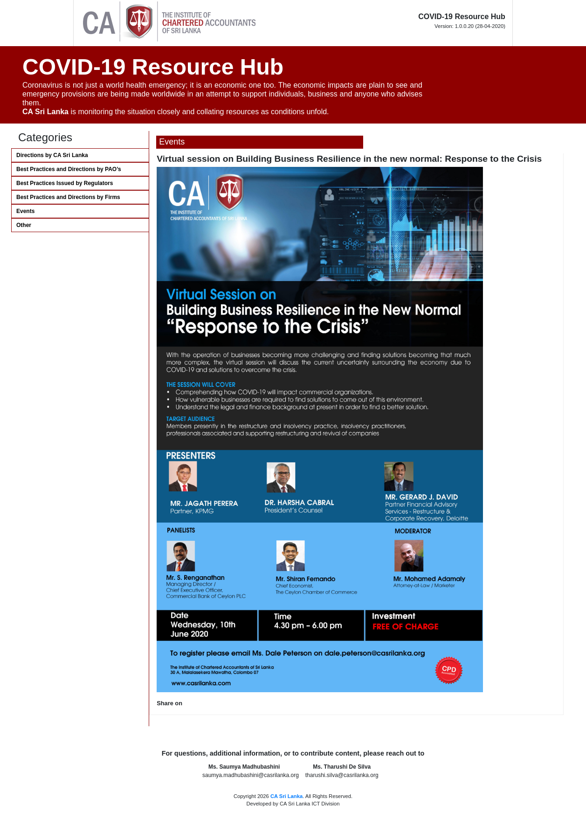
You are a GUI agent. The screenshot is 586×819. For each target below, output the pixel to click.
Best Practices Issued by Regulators (64, 183)
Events (25, 211)
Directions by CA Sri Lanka (52, 155)
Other (23, 225)
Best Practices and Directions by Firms (68, 197)
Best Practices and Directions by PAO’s (68, 169)
